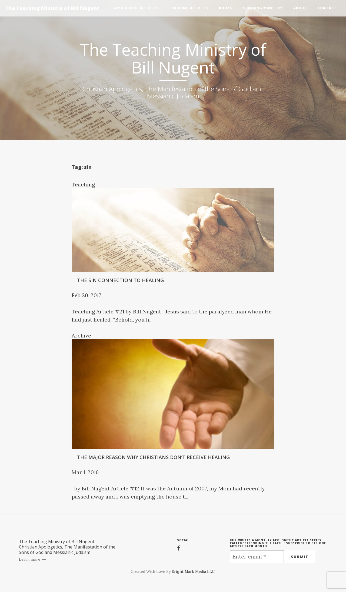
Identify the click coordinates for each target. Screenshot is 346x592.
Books (225, 8)
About (300, 8)
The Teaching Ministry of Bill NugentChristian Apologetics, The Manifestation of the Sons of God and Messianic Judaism (67, 547)
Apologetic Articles (136, 8)
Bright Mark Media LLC (193, 571)
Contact (327, 8)
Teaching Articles (188, 8)
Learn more (32, 559)
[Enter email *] (257, 556)
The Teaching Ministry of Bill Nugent (52, 8)
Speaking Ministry (262, 8)
